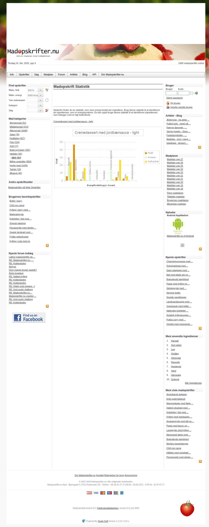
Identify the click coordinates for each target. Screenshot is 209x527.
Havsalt (175, 341)
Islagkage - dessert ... (177, 143)
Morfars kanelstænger (177, 443)
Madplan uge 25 (175, 166)
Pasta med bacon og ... (177, 426)
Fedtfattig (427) (17, 138)
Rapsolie (175, 362)
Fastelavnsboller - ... (177, 135)
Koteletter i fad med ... (21, 219)
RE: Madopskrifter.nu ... (20, 293)
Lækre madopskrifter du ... (22, 257)
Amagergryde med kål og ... (180, 421)
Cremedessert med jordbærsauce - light (73, 121)
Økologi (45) (16, 173)
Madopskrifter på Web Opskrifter (24, 187)
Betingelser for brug (114, 475)
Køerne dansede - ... (177, 127)
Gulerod (175, 379)
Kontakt (100, 475)
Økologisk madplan (176, 204)
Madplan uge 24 (175, 169)
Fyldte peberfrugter (19, 236)
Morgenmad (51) (18, 123)
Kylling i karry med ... (20, 210)
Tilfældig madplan (176, 196)
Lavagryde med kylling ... (178, 430)
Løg (173, 349)
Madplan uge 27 (175, 159)
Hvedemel (176, 366)
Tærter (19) (15, 169)
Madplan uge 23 (175, 172)
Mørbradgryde (17, 214)
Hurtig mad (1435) (19, 165)
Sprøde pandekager (176, 297)
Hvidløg (175, 353)
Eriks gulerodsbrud (175, 399)
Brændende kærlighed (178, 279)
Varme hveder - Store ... (178, 131)
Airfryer (12, 266)
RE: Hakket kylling (18, 276)
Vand (173, 371)
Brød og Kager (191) (20, 150)
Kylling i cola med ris (20, 241)
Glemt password (174, 98)
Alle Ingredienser (193, 383)
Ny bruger (175, 103)
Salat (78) (14, 134)
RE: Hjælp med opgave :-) (22, 286)
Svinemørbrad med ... (177, 266)
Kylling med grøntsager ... (179, 417)
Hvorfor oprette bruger (181, 107)
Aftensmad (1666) (18, 130)
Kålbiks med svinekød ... (178, 452)
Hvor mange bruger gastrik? (23, 270)
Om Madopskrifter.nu (85, 475)
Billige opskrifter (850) (20, 161)
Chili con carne (17, 205)
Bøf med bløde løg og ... (179, 275)
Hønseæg (176, 375)
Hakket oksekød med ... (178, 408)
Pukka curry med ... (176, 319)
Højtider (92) (16, 154)
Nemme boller (173, 293)
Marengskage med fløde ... (179, 403)
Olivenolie (176, 358)
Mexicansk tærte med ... (178, 434)
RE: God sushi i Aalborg (21, 289)
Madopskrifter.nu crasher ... (22, 296)
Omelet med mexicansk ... (179, 324)
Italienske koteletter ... (177, 310)
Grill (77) (14, 146)
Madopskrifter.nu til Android (180, 236)
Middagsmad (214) (19, 126)
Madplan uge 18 (175, 188)
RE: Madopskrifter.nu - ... (21, 260)
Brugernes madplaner (178, 200)
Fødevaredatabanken (108, 508)
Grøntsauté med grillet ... (179, 306)
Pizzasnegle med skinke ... (23, 228)
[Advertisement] (108, 98)
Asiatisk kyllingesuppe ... (179, 315)
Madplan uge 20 (175, 182)
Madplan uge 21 (175, 179)
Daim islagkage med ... (178, 270)
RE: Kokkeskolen (17, 263)
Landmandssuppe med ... (179, 301)
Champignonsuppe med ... (180, 261)
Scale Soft (103, 521)
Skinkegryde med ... (176, 288)
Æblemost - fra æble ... (178, 120)
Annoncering (131, 475)
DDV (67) (16, 157)
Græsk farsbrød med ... (21, 232)
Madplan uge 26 (175, 162)
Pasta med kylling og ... (178, 284)
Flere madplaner (175, 193)
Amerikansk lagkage (176, 394)
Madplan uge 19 (175, 185)
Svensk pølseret (18, 223)
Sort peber (176, 345)
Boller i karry (16, 201)
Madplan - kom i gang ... (179, 139)
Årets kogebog (16, 273)
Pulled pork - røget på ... (179, 123)
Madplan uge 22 (175, 175)
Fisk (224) (15, 142)
